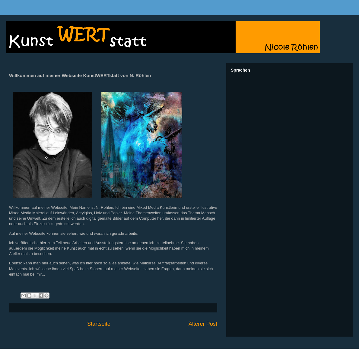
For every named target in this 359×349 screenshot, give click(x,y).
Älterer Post (203, 324)
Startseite (98, 324)
